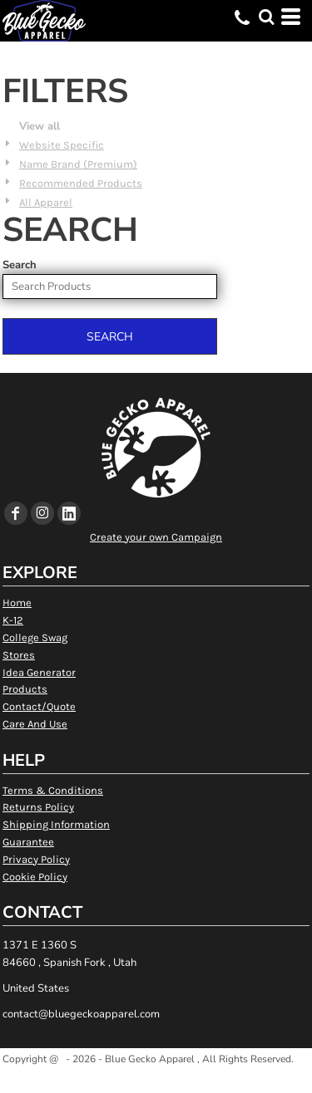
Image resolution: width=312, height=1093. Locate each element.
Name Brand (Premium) (78, 164)
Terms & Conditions (52, 790)
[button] (266, 16)
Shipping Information (56, 824)
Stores (18, 655)
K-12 (12, 620)
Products (24, 689)
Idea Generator (39, 672)
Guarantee (28, 842)
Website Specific (61, 145)
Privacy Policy (36, 859)
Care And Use (34, 724)
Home (17, 602)
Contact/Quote (39, 706)
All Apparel (45, 202)
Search (19, 264)
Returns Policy (38, 807)
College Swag (34, 637)
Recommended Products (80, 183)
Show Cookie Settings (156, 1079)
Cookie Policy (34, 876)
